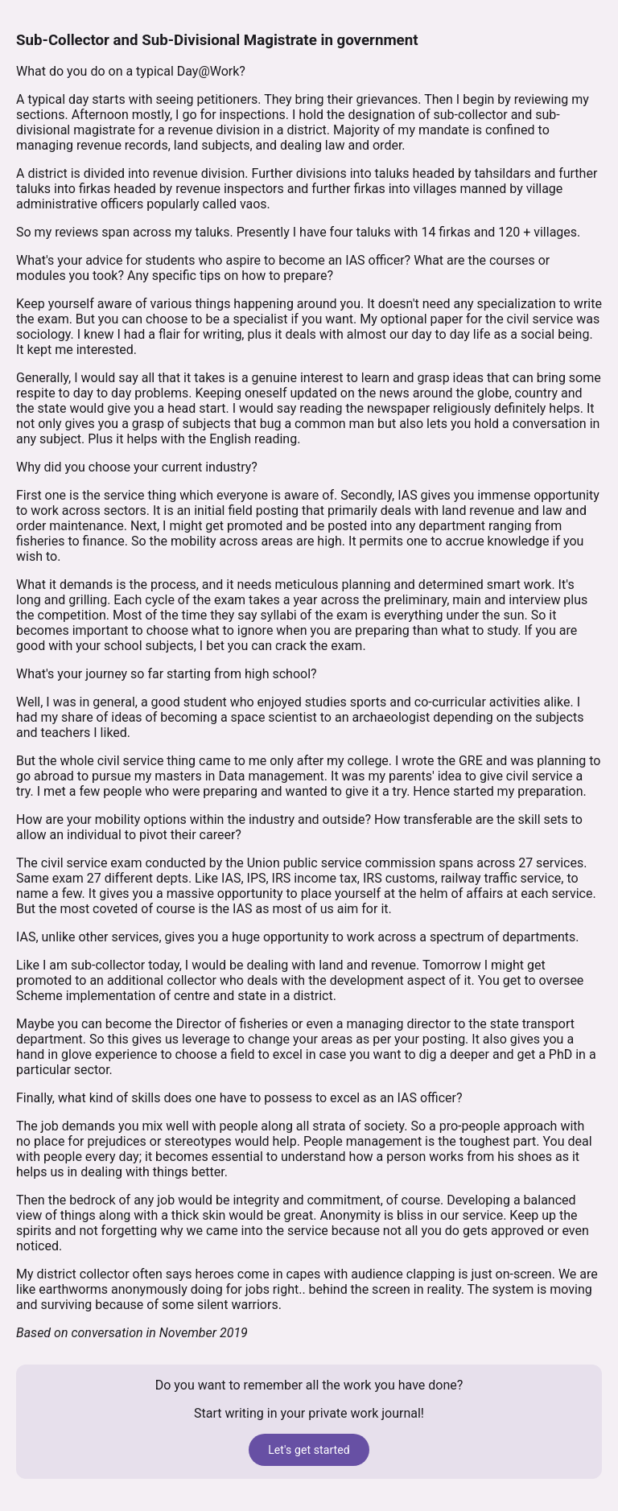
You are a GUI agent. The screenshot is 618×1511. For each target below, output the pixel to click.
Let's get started (309, 1449)
